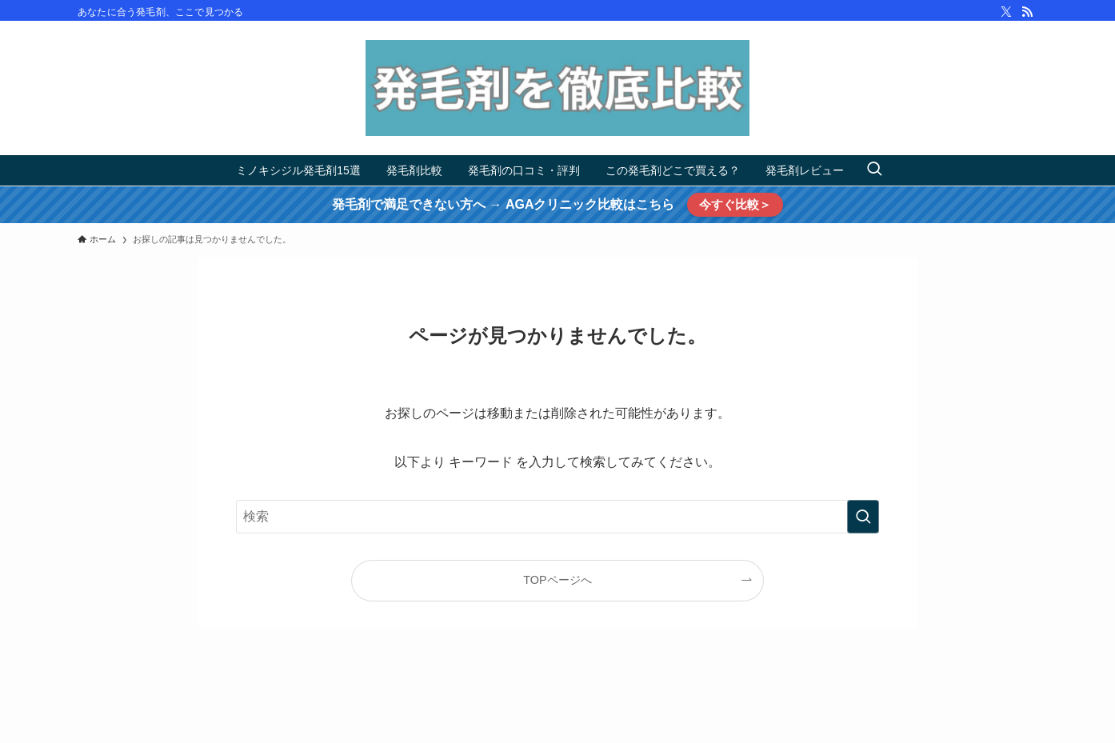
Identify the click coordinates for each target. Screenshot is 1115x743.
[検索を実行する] (863, 516)
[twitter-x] (1006, 12)
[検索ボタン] (874, 170)
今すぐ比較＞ (735, 204)
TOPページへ (557, 579)
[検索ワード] (557, 516)
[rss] (1027, 12)
